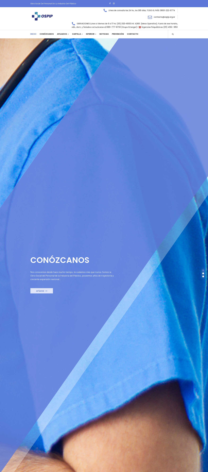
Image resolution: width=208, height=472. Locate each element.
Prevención (118, 34)
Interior (90, 34)
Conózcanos (47, 34)
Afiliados (62, 34)
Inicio (33, 34)
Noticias (104, 34)
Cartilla (76, 34)
